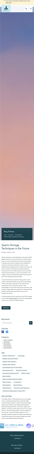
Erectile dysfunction (8, 370)
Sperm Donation (8, 347)
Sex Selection (17, 382)
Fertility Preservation (21, 370)
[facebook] (3, 332)
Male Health (7, 342)
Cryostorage (21, 355)
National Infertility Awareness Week (12, 379)
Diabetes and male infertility (10, 358)
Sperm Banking (7, 345)
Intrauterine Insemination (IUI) (10, 373)
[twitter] (7, 332)
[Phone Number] (26, 11)
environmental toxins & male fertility (12, 367)
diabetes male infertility (9, 364)
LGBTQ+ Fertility (25, 373)
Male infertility (6, 376)
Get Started (17, 438)
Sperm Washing (7, 388)
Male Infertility (7, 344)
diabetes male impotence (9, 361)
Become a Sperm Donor (9, 355)
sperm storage (13, 298)
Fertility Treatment (8, 340)
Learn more (8, 6)
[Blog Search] (30, 323)
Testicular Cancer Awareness (21, 388)
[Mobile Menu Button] (30, 11)
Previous (6, 308)
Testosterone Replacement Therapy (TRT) (14, 391)
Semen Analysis (7, 382)
